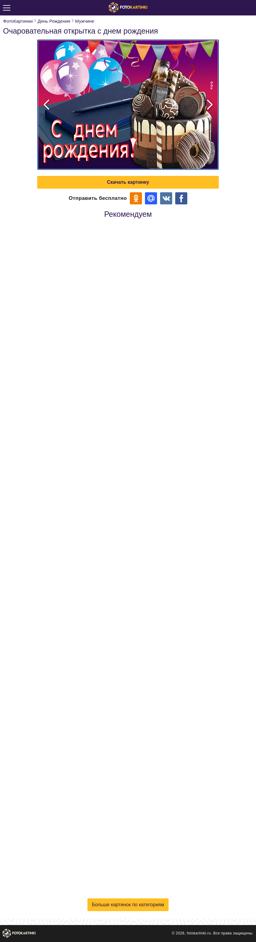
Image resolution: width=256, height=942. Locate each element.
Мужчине (84, 21)
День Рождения (54, 21)
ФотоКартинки (18, 21)
